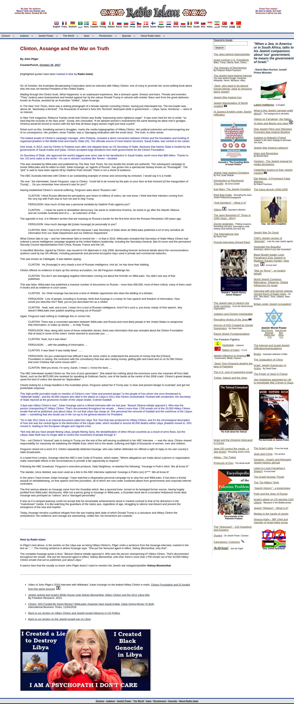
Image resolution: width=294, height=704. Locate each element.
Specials (126, 35)
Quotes (218, 535)
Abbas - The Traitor (225, 457)
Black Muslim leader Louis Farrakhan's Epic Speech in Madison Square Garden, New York (271, 259)
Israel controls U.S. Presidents (231, 59)
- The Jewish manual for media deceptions (273, 163)
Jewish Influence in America (230, 355)
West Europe (267, 330)
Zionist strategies (223, 223)
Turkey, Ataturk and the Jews (230, 377)
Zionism (6, 35)
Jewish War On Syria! (266, 232)
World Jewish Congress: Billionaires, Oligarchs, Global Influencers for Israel (271, 282)
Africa (281, 335)
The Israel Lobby (263, 448)
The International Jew (226, 233)
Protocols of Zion (223, 462)
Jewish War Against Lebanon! (271, 147)
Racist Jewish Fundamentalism (232, 333)
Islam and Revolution (266, 153)
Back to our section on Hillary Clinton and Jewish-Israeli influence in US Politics (74, 613)
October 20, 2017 (50, 64)
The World (68, 35)
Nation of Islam (231, 349)
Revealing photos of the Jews (231, 319)
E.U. (281, 337)
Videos (218, 209)
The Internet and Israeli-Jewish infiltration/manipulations (272, 347)
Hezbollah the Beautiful (267, 246)
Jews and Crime (263, 453)
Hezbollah (228, 345)
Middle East (269, 335)
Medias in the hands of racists (271, 513)
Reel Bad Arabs (223, 194)
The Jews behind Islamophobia (232, 54)
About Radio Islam (150, 35)
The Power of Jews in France (271, 373)
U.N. (270, 337)
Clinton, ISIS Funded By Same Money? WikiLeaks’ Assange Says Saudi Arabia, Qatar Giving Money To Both (91, 604)
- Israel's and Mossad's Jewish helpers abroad (272, 461)
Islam (87, 35)
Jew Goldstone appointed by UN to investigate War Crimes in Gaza (273, 381)
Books (257, 354)
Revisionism (105, 35)
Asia (281, 333)
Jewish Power (45, 35)
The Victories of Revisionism (230, 67)
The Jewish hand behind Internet (233, 75)
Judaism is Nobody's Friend (270, 137)
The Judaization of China (268, 359)
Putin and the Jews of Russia (271, 493)
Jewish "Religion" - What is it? (271, 508)
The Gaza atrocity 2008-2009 (271, 189)
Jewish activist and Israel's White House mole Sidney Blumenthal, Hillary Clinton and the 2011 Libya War (89, 594)
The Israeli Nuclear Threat (269, 476)
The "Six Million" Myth (266, 482)
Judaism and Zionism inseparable (233, 313)
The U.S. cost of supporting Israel (233, 372)
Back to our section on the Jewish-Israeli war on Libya (59, 619)
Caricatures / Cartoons (227, 541)
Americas (269, 333)
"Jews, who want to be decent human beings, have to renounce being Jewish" (233, 88)
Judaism (24, 35)
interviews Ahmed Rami (232, 242)
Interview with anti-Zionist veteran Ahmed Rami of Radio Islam (273, 292)
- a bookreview (272, 488)
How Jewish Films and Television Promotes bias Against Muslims (273, 131)
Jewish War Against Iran (228, 97)
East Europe (280, 330)
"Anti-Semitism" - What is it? (230, 202)
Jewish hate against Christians (231, 172)
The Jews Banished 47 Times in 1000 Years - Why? (232, 217)
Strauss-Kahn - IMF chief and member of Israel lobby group (271, 521)
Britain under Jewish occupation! (272, 304)
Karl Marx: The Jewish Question (232, 189)
